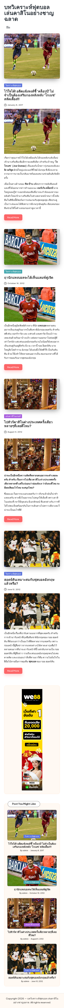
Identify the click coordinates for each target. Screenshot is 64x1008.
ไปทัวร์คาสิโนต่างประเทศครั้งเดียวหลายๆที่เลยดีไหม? (28, 424)
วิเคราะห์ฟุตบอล (13, 85)
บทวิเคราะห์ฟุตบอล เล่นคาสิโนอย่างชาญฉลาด (29, 13)
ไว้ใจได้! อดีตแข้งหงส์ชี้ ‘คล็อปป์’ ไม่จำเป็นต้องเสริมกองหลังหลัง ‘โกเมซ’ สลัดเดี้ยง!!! (29, 95)
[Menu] (8, 27)
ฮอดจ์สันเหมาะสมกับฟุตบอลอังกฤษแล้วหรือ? (29, 582)
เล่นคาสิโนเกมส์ (13, 416)
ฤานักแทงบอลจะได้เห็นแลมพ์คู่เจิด (28, 278)
